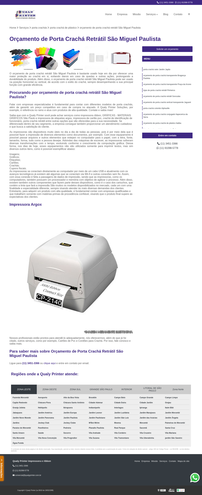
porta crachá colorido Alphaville (156, 108)
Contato (178, 14)
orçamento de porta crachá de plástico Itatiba (162, 123)
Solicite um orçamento (167, 49)
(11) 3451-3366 (165, 2)
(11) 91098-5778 (184, 2)
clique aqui (50, 363)
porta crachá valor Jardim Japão (156, 69)
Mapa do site (183, 461)
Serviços (151, 14)
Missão (137, 14)
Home (108, 14)
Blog (165, 14)
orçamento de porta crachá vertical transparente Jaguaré (167, 102)
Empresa (122, 14)
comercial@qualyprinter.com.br (27, 475)
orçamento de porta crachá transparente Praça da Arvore (167, 84)
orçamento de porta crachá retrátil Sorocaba (161, 96)
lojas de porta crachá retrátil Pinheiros (159, 90)
